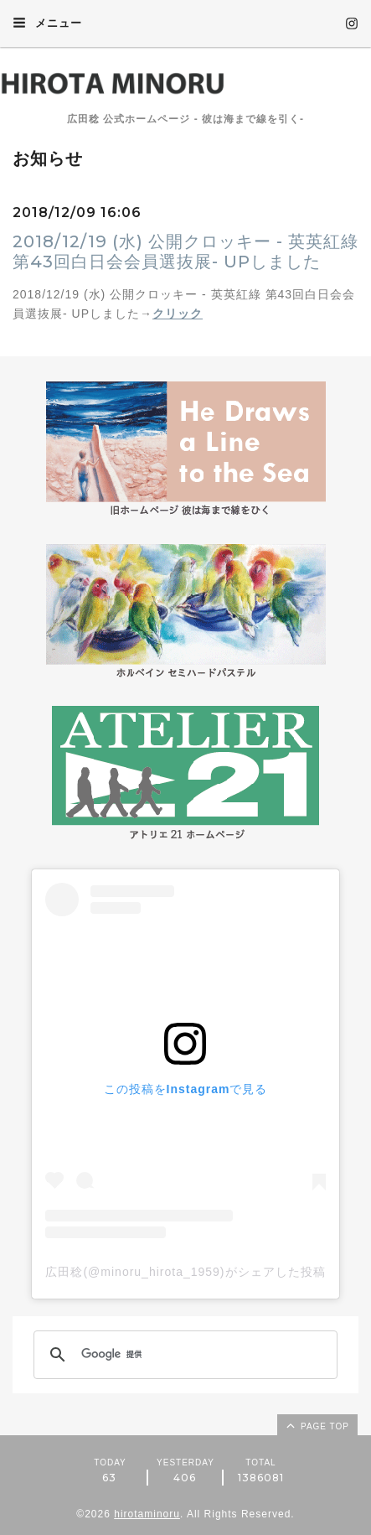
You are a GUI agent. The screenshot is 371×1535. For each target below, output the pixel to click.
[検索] (183, 1355)
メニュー (47, 22)
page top (316, 1425)
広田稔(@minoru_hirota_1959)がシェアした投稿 (185, 1271)
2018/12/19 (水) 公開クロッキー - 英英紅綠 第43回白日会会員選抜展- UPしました (185, 251)
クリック (177, 313)
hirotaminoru (147, 1514)
